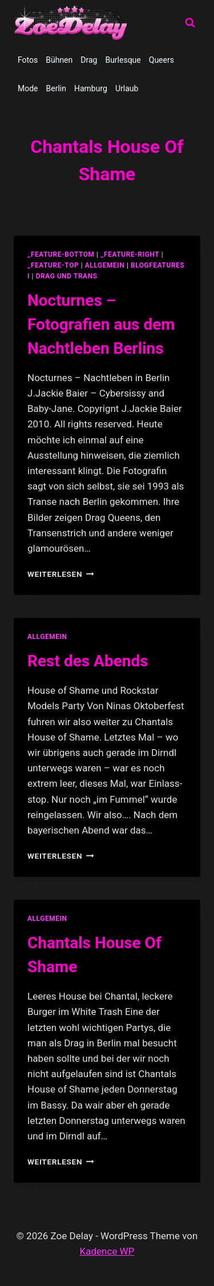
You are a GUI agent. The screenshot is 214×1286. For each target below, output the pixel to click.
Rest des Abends (87, 661)
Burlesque (122, 59)
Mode (28, 88)
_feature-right (129, 254)
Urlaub (126, 88)
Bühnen (59, 59)
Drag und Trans (67, 276)
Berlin (56, 88)
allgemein (105, 265)
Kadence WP (107, 1251)
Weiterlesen (60, 574)
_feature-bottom (61, 254)
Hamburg (90, 88)
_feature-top (53, 265)
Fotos (28, 59)
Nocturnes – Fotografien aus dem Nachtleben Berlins (101, 324)
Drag (88, 59)
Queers (161, 59)
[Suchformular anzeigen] (190, 23)
